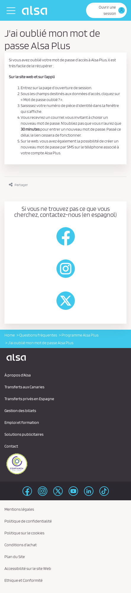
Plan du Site (14, 556)
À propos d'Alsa (17, 375)
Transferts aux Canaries (24, 386)
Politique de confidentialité (28, 521)
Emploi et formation (21, 422)
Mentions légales (19, 509)
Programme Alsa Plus (80, 335)
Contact (11, 446)
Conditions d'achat (20, 544)
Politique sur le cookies (24, 533)
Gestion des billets (20, 410)
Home (9, 335)
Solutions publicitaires (23, 434)
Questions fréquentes (38, 335)
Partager (18, 184)
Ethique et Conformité (23, 580)
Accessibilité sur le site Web (27, 568)
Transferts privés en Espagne (29, 398)
